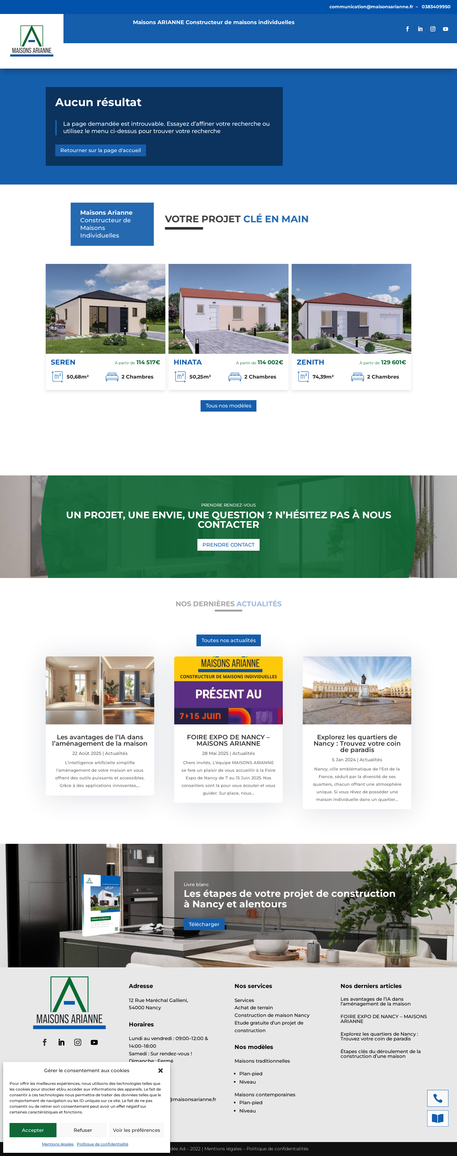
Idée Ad (177, 1149)
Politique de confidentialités (277, 1149)
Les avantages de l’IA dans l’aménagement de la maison (100, 740)
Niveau (247, 1082)
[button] (160, 1070)
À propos (273, 51)
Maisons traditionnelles (262, 1061)
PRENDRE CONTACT (228, 545)
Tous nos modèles (228, 406)
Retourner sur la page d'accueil (100, 150)
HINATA (188, 362)
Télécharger (204, 924)
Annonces (196, 51)
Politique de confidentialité (102, 1144)
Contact (146, 61)
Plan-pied (250, 1074)
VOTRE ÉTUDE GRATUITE (411, 56)
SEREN (63, 362)
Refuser (83, 1130)
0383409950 (436, 7)
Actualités (235, 51)
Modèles (154, 51)
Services (114, 51)
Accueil (82, 51)
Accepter (33, 1130)
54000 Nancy (145, 1008)
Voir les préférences (136, 1130)
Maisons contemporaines (265, 1095)
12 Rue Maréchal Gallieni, (158, 1000)
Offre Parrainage (98, 61)
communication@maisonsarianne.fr (371, 7)
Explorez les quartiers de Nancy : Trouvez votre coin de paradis (357, 743)
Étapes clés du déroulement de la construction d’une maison (381, 1053)
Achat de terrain (254, 1008)
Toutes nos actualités (229, 640)
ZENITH (310, 362)
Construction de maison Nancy (272, 1015)
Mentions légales (58, 1144)
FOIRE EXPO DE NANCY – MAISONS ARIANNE (228, 740)
